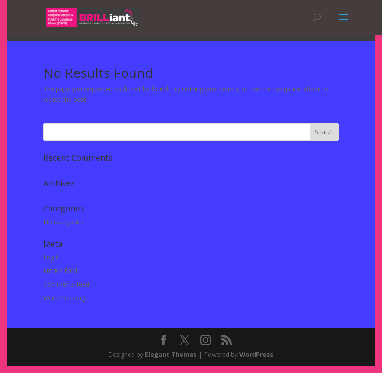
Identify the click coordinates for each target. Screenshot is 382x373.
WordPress (256, 354)
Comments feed (66, 284)
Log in (52, 257)
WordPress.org (64, 298)
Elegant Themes (171, 354)
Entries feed (60, 270)
